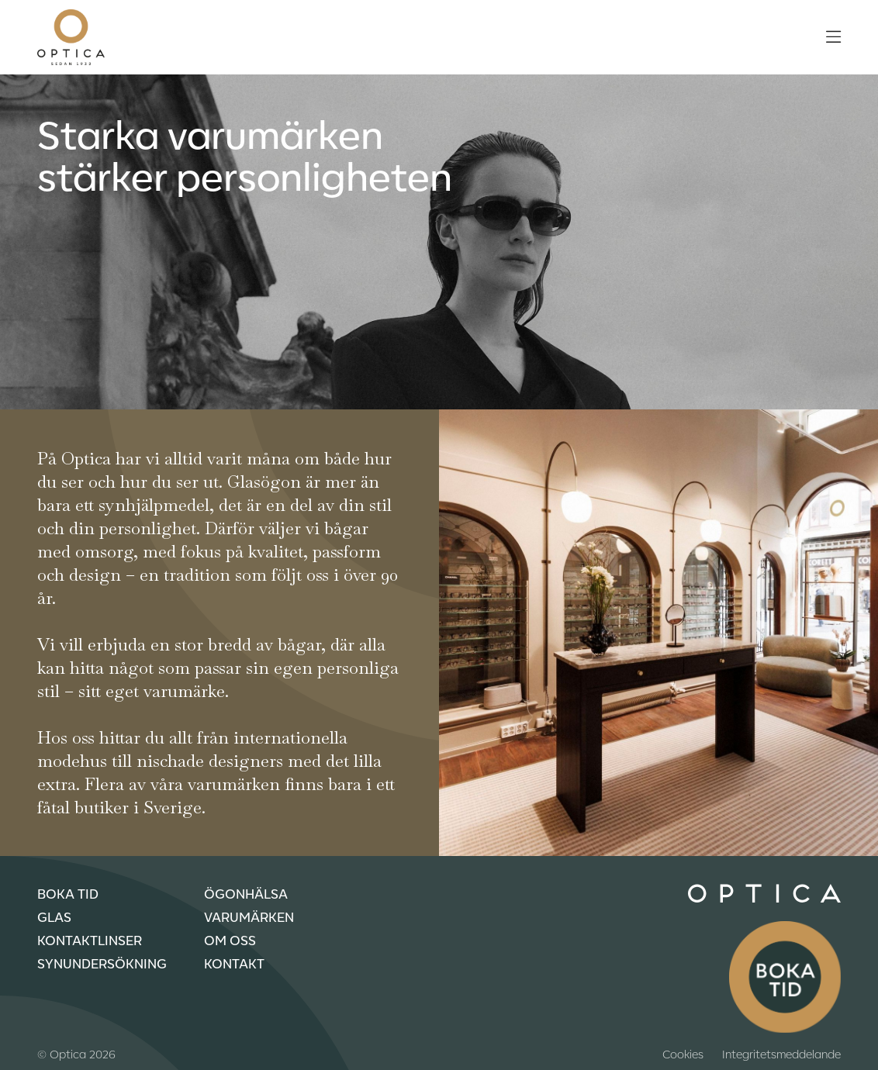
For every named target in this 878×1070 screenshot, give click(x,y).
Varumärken (249, 916)
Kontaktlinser (89, 939)
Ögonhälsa (246, 893)
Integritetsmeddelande (781, 1054)
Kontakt (234, 963)
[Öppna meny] (833, 37)
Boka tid (68, 893)
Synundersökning (102, 963)
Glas (54, 916)
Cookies (682, 1054)
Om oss (230, 939)
